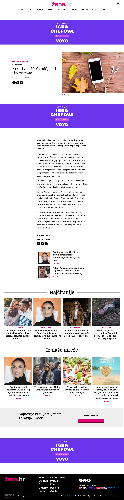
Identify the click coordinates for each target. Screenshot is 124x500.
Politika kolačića (80, 496)
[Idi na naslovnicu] (62, 6)
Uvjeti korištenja (93, 496)
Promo (54, 481)
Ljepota (74, 9)
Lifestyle (84, 9)
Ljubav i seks (62, 9)
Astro (30, 9)
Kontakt (56, 496)
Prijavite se (91, 421)
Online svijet (22, 61)
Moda (21, 9)
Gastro (50, 9)
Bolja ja (95, 9)
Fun (104, 9)
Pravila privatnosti (67, 496)
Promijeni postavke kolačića (109, 496)
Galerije (40, 9)
